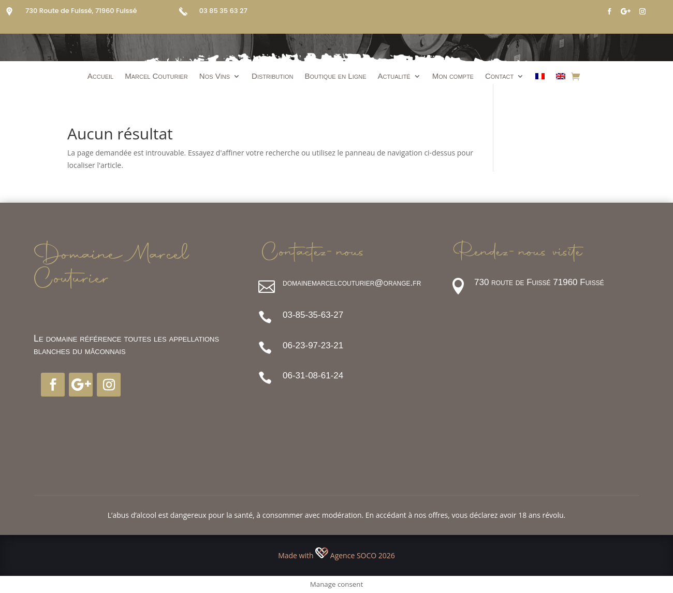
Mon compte (453, 76)
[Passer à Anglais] (560, 78)
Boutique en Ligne (336, 76)
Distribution (273, 76)
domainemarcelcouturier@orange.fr (352, 283)
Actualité (394, 76)
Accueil (100, 76)
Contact (499, 76)
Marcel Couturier (156, 76)
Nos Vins (214, 76)
